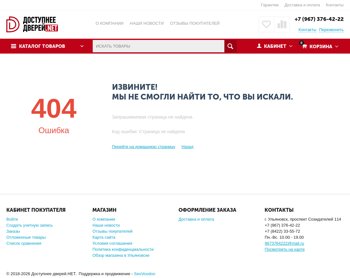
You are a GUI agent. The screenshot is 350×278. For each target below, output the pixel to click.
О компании (103, 219)
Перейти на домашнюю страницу (143, 146)
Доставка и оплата (302, 5)
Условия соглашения (112, 243)
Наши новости (106, 225)
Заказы (13, 231)
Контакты (335, 5)
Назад (187, 146)
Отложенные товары (26, 237)
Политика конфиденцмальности (122, 249)
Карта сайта (103, 237)
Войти (12, 219)
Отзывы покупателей (112, 231)
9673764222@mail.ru (284, 243)
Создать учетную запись (29, 225)
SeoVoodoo (144, 273)
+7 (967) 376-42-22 (319, 19)
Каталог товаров (42, 46)
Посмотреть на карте (284, 249)
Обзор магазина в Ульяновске (120, 255)
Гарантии (270, 5)
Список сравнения (23, 243)
